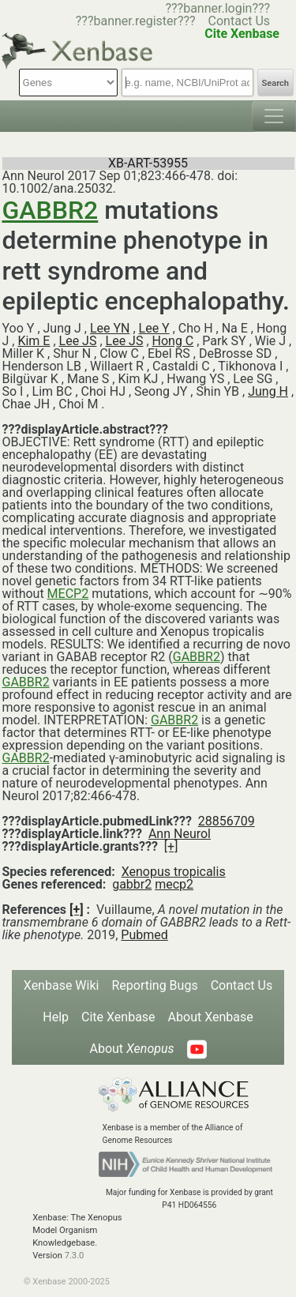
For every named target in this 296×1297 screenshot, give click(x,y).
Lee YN (110, 328)
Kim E (33, 340)
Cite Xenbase (118, 1016)
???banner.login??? (217, 8)
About (131, 1048)
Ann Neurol (179, 833)
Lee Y (154, 328)
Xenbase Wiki (61, 985)
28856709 (226, 821)
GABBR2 (50, 210)
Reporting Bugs (154, 985)
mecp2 (174, 884)
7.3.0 (74, 1255)
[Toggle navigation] (274, 116)
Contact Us (239, 20)
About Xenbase (210, 1016)
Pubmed (144, 934)
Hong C (173, 340)
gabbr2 (132, 884)
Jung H (268, 391)
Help (56, 1016)
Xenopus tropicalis (174, 871)
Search (275, 83)
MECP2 (68, 593)
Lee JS (78, 340)
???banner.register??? (136, 20)
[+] (171, 846)
